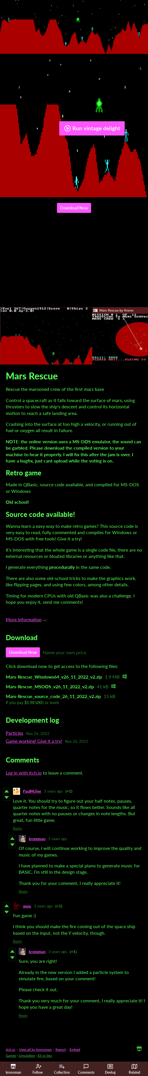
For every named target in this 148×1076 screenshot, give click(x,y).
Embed (75, 1049)
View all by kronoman (35, 1049)
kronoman (37, 838)
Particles (14, 733)
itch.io (10, 1049)
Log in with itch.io (24, 772)
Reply (17, 828)
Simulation (27, 1055)
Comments (86, 1069)
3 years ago (53, 791)
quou (27, 906)
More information (26, 619)
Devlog (110, 1069)
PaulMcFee (32, 791)
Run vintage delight (92, 128)
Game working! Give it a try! (34, 741)
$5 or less (45, 1055)
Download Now (74, 207)
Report (60, 1049)
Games (11, 1055)
